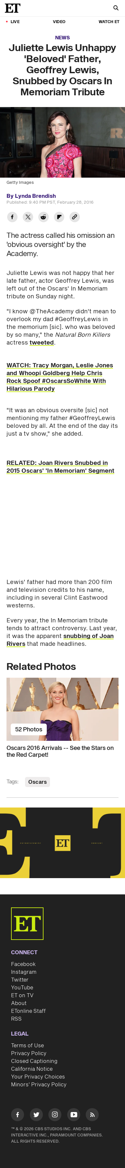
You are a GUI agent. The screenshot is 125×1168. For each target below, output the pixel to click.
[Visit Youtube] (73, 1115)
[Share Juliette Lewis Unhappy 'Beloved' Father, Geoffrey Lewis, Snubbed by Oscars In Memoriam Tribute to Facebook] (12, 217)
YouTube (22, 988)
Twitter (20, 980)
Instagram (23, 972)
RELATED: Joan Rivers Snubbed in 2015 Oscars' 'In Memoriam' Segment (60, 467)
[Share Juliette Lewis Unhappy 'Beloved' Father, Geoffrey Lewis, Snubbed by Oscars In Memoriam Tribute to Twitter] (28, 217)
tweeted (42, 342)
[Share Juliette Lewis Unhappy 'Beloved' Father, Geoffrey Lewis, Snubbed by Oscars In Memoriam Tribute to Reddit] (43, 217)
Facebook (23, 964)
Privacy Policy (28, 1053)
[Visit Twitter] (36, 1115)
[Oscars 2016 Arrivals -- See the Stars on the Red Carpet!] (62, 709)
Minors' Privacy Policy (39, 1085)
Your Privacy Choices (38, 1077)
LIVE (15, 22)
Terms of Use (27, 1046)
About (19, 1003)
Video (59, 22)
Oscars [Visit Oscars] (37, 782)
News (62, 38)
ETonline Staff (28, 1011)
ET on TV (22, 995)
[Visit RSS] (92, 1115)
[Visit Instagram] (54, 1115)
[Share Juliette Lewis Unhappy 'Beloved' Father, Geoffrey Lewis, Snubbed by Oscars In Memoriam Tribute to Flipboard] (59, 217)
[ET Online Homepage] (14, 8)
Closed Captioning (34, 1061)
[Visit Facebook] (17, 1115)
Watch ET (109, 22)
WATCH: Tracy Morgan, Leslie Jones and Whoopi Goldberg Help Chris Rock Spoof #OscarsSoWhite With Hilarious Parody (59, 377)
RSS (16, 1019)
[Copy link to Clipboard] (75, 217)
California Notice (32, 1069)
